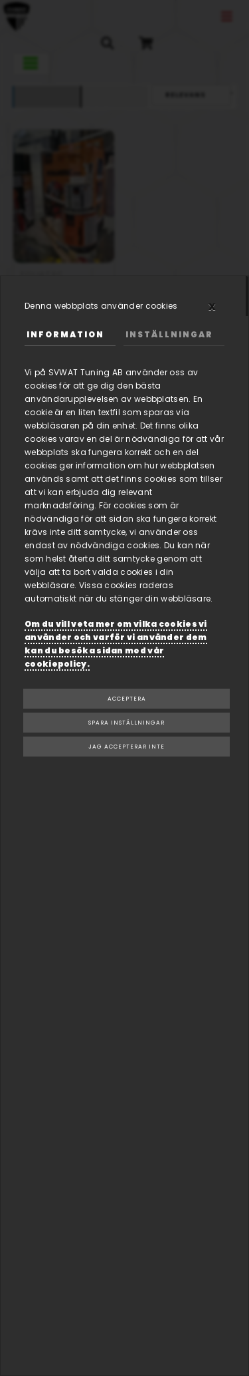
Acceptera (127, 699)
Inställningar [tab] (169, 334)
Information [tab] (65, 334)
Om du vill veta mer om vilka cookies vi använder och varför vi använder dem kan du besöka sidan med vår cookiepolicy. (116, 643)
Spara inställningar (126, 723)
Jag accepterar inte (126, 747)
